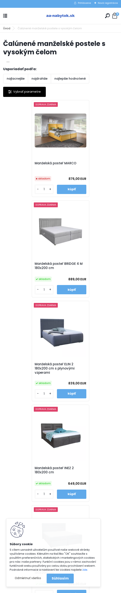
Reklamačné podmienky (84, 448)
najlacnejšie (16, 78)
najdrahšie (39, 78)
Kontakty (72, 453)
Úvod (6, 28)
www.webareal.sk (77, 589)
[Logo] (60, 16)
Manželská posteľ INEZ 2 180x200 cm (84, 267)
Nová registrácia (108, 3)
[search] (107, 16)
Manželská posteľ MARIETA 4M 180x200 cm (29, 370)
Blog (69, 458)
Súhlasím (60, 578)
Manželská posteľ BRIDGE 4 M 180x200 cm (89, 165)
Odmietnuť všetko (28, 578)
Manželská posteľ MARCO (28, 163)
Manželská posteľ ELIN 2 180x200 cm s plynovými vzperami (28, 268)
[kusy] (16, 189)
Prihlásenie (84, 3)
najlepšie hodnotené (70, 78)
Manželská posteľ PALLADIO (87, 368)
